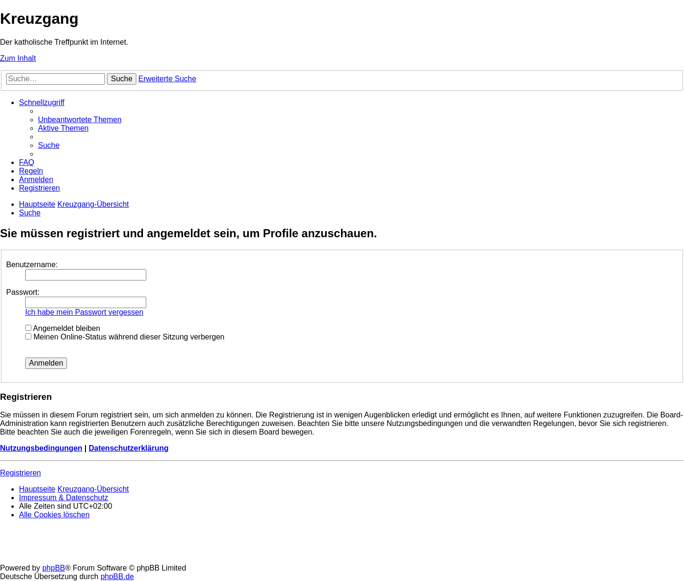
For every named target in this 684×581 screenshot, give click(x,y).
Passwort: (22, 292)
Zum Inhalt (18, 58)
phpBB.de (117, 576)
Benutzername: (32, 265)
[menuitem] (80, 120)
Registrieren (20, 473)
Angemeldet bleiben (62, 328)
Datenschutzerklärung (129, 448)
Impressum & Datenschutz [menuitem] (63, 498)
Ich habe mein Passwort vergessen (84, 312)
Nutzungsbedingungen (41, 448)
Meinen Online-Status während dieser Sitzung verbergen (124, 337)
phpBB (53, 568)
